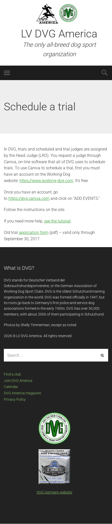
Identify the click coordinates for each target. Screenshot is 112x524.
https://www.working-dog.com (46, 180)
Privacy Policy (15, 399)
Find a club (12, 374)
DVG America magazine (22, 393)
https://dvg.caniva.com (28, 198)
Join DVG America (18, 381)
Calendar (11, 387)
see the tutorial (57, 221)
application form (33, 232)
